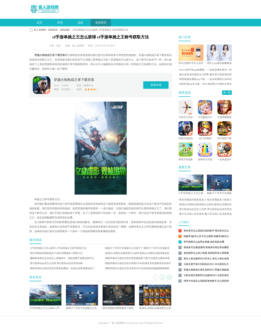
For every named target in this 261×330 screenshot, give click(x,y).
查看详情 (155, 85)
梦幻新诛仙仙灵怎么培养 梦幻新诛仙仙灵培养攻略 (56, 263)
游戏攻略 (65, 30)
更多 (169, 277)
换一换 (226, 92)
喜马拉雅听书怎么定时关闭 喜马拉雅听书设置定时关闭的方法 (190, 64)
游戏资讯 (100, 22)
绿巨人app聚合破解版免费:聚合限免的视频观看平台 (219, 64)
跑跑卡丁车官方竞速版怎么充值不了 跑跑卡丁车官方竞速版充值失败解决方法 (219, 194)
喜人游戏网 (40, 30)
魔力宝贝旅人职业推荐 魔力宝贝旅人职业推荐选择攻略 (205, 214)
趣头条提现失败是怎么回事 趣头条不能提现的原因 (205, 75)
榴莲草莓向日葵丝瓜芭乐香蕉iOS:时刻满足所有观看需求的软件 (138, 263)
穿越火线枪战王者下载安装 (74, 79)
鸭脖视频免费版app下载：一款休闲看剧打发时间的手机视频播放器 (205, 80)
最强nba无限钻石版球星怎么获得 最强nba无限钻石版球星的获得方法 (205, 205)
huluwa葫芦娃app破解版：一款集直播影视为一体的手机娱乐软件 (205, 70)
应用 (60, 22)
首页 (39, 22)
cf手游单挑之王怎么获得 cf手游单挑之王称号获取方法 (58, 248)
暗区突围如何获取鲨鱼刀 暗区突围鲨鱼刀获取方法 (56, 253)
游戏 (80, 22)
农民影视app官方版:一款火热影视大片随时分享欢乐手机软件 (205, 84)
